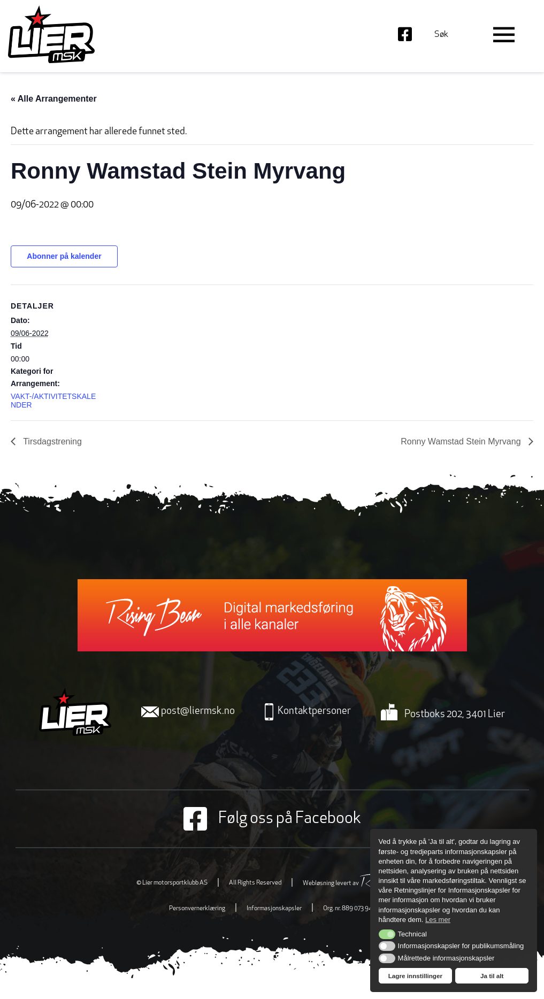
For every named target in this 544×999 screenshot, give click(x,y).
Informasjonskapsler (274, 908)
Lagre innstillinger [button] (415, 975)
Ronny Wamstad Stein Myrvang (462, 441)
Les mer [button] (437, 920)
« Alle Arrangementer (54, 98)
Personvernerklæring (197, 908)
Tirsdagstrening (51, 441)
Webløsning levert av (355, 883)
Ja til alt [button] (492, 975)
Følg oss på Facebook (272, 818)
